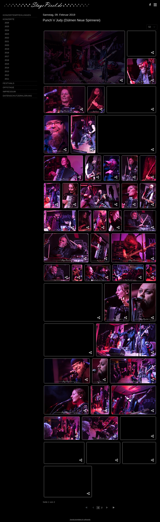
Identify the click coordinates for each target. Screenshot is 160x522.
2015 (7, 64)
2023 (7, 34)
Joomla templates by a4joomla (80, 519)
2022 (7, 38)
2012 (7, 75)
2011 (7, 79)
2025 (7, 26)
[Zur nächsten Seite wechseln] (107, 507)
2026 (7, 23)
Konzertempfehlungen (17, 15)
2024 (7, 30)
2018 (7, 53)
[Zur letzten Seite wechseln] (113, 507)
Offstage (8, 87)
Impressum (9, 91)
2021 (7, 41)
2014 (7, 68)
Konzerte (8, 19)
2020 (7, 45)
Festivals (8, 83)
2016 (7, 60)
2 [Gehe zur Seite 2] (101, 507)
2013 (7, 71)
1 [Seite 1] (98, 507)
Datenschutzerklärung (17, 96)
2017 (7, 56)
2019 (7, 49)
